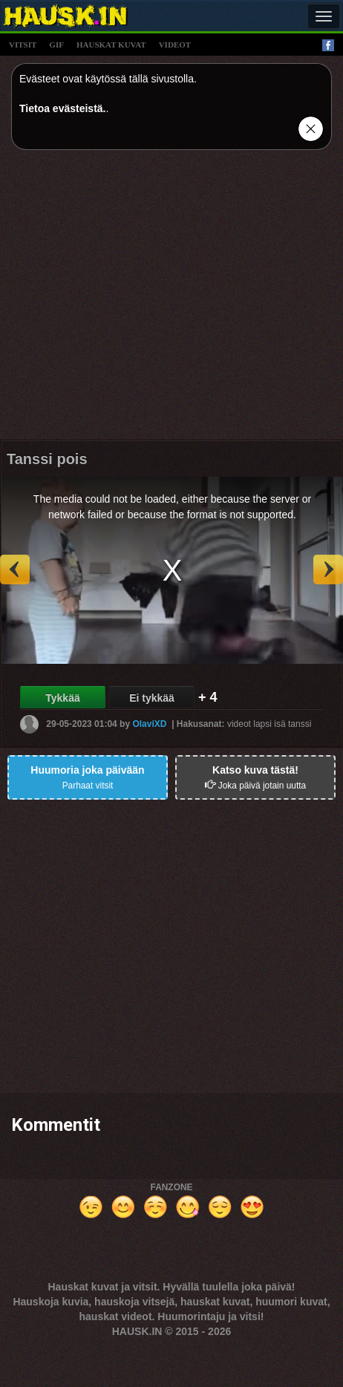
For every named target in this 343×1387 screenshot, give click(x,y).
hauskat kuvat (111, 44)
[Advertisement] (139, 300)
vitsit (22, 44)
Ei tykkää (151, 698)
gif (56, 44)
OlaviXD (149, 724)
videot (175, 44)
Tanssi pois (47, 459)
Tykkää (62, 698)
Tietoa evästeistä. (62, 108)
